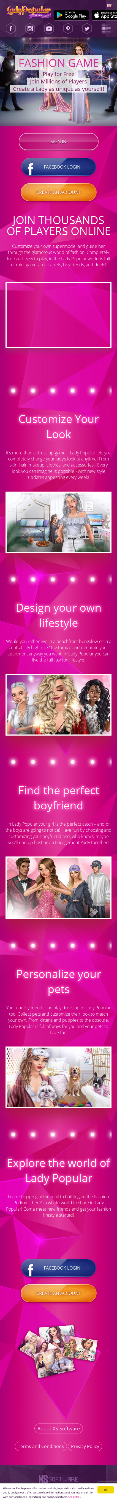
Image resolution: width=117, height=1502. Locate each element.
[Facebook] (11, 28)
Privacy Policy (85, 1446)
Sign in (58, 142)
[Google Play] (71, 15)
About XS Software (58, 1428)
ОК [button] (105, 1490)
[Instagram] (30, 28)
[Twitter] (87, 28)
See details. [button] (74, 1497)
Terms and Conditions (41, 1446)
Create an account (58, 192)
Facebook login (59, 166)
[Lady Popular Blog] (106, 28)
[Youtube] (49, 28)
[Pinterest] (68, 28)
